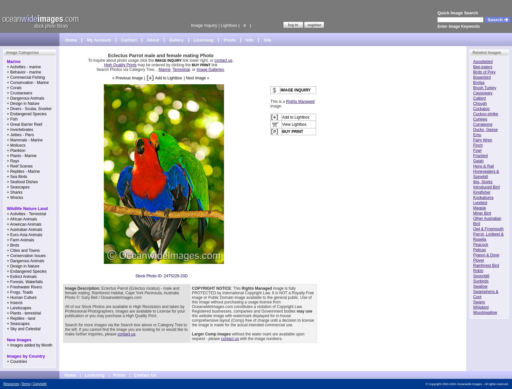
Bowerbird (482, 77)
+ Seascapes (18, 187)
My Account (99, 40)
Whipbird (480, 307)
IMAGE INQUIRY (169, 60)
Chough (480, 103)
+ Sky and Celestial (23, 329)
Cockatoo (481, 108)
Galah (478, 161)
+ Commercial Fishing (26, 77)
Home (71, 40)
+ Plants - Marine (22, 156)
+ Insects (15, 302)
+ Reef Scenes (20, 166)
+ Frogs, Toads (20, 292)
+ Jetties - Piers (20, 135)
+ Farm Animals (20, 240)
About (153, 40)
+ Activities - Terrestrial (26, 214)
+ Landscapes (19, 308)
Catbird (479, 98)
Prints (230, 40)
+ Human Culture (22, 297)
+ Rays (13, 161)
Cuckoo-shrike (485, 114)
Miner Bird (482, 213)
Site (267, 40)
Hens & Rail (483, 166)
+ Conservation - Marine (28, 82)
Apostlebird (483, 61)
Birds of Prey (484, 72)
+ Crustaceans (19, 93)
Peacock (480, 244)
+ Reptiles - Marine (23, 171)
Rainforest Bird (486, 265)
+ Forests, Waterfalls (25, 282)
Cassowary (482, 93)
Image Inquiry (204, 25)
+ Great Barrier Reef (24, 124)
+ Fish (12, 119)
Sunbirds (480, 281)
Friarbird (480, 156)
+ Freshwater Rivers (24, 287)
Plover (478, 260)
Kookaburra (483, 197)
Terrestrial (181, 69)
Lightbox (229, 25)
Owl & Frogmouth (488, 229)
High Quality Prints (120, 65)
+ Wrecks (15, 197)
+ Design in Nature (23, 103)
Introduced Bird (486, 187)
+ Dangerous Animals (25, 98)
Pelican (479, 250)
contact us (223, 60)
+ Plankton (16, 150)
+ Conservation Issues (26, 255)
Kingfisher (481, 192)
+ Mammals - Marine (25, 140)
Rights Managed (300, 101)
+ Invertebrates (20, 129)
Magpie (479, 208)
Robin (478, 270)
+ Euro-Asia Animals (24, 235)
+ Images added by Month (29, 345)
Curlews (480, 119)
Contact (129, 40)
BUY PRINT (201, 65)
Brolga (479, 82)
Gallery (176, 40)
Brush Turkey (484, 88)
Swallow (480, 286)
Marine (164, 69)
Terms (25, 384)
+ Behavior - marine (24, 72)
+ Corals (14, 88)
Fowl (477, 150)
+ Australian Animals (24, 229)
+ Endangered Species (27, 114)
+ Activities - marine (24, 67)
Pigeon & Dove (486, 255)
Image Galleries (210, 69)
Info (250, 40)
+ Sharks (15, 192)
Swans (479, 302)
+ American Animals (24, 224)
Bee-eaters (482, 67)
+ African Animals (22, 219)
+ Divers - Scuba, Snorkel (29, 108)
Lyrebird (480, 203)
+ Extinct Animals (22, 276)
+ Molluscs (16, 145)
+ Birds (13, 245)
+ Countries (17, 361)
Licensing (204, 40)
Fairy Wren (482, 140)
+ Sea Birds (17, 176)
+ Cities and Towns (23, 250)
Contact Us (145, 375)
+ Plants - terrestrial (24, 313)
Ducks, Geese (485, 129)
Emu (477, 135)
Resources (11, 384)
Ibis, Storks (482, 182)
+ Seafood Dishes (22, 182)
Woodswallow (485, 312)
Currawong (482, 124)
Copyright (40, 384)
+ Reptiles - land (21, 318)
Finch (478, 145)
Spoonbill (481, 276)
